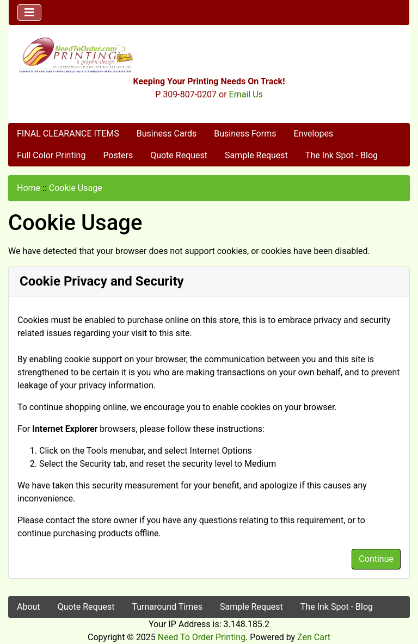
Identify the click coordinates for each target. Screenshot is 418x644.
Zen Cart (313, 637)
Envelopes (313, 133)
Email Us (246, 94)
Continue (376, 559)
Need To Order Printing (201, 637)
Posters (118, 155)
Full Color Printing (51, 155)
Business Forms (245, 133)
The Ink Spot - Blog (341, 155)
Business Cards (166, 133)
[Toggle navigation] (29, 12)
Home (28, 188)
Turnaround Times (167, 607)
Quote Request (178, 155)
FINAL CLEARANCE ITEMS (68, 133)
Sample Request (256, 155)
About (28, 607)
